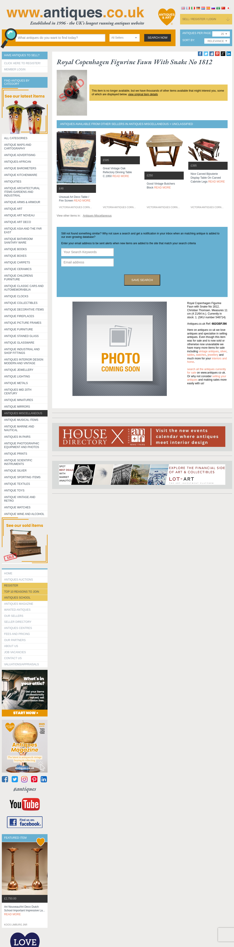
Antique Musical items (21, 420)
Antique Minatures (18, 400)
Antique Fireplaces (19, 316)
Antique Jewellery (18, 369)
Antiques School (17, 597)
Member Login (14, 69)
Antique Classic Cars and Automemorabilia (24, 287)
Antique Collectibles (20, 303)
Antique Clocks (16, 296)
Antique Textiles (17, 483)
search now (158, 37)
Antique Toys (14, 490)
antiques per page (196, 33)
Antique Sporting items (22, 477)
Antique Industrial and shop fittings (22, 351)
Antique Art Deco (17, 222)
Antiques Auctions (18, 579)
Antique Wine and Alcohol (24, 514)
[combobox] (124, 38)
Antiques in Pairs (17, 436)
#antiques (24, 789)
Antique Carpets (17, 262)
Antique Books (15, 249)
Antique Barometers (20, 168)
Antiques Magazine (18, 603)
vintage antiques (209, 351)
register (11, 585)
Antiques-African (17, 161)
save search (142, 280)
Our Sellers (13, 616)
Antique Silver (15, 470)
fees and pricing (17, 634)
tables (190, 354)
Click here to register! (22, 63)
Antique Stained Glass (21, 336)
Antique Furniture (18, 329)
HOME (8, 573)
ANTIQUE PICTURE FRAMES (22, 322)
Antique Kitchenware (20, 175)
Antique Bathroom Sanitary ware (18, 240)
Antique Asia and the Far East (23, 230)
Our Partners (15, 640)
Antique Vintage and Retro (19, 499)
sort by (188, 40)
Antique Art (13, 208)
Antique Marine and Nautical (19, 428)
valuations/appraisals (21, 664)
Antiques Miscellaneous (23, 413)
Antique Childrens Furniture (18, 277)
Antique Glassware (19, 342)
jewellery (212, 354)
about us (11, 646)
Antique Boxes (15, 255)
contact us (13, 658)
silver (223, 351)
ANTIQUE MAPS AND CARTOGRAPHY (17, 146)
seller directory (18, 621)
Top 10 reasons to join (21, 591)
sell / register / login (199, 19)
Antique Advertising (19, 155)
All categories (15, 138)
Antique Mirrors (17, 406)
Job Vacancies (15, 652)
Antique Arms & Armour (22, 202)
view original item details (143, 94)
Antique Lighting (17, 376)
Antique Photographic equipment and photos (21, 445)
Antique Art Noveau (19, 215)
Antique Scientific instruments (18, 462)
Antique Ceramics (18, 269)
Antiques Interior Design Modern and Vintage (23, 361)
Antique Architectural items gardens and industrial (22, 192)
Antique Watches (17, 507)
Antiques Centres (18, 628)
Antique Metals (16, 383)
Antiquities (12, 181)
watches (201, 354)
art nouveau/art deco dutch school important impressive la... (24, 910)
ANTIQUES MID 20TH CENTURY (17, 391)
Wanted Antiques (17, 609)
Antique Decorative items (24, 309)
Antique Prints (15, 453)
